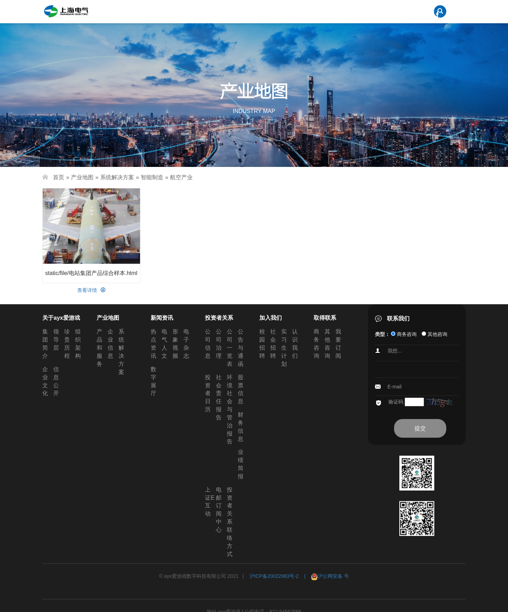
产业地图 (82, 177)
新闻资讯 (162, 318)
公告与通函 (240, 348)
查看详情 (91, 290)
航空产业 (181, 177)
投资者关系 (219, 318)
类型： (382, 334)
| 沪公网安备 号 (324, 576)
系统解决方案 (117, 177)
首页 (58, 177)
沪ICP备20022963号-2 (274, 576)
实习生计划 (284, 348)
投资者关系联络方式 (229, 522)
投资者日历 (208, 393)
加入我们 (270, 318)
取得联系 (325, 318)
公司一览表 (229, 348)
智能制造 (152, 177)
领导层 (56, 340)
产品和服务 (99, 348)
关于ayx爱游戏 (61, 318)
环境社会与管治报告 (229, 409)
